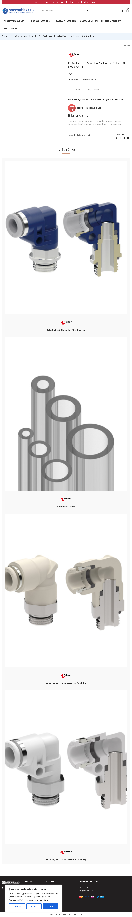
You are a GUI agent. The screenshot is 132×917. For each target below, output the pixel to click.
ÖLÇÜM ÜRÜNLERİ (89, 21)
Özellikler (76, 89)
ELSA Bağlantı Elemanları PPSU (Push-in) (66, 683)
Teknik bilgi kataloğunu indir (84, 108)
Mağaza (16, 36)
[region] (33, 898)
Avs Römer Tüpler (66, 506)
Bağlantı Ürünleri (30, 36)
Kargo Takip (83, 887)
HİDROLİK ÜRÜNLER (41, 21)
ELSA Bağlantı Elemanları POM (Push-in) (66, 330)
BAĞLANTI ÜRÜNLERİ (66, 21)
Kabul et (50, 906)
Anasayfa (6, 36)
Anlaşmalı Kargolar (86, 891)
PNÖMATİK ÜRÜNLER (15, 21)
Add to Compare (75, 73)
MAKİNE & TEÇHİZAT (111, 21)
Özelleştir (17, 906)
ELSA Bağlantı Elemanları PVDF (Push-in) (66, 860)
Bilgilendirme (94, 89)
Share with (120, 135)
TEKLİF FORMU (11, 29)
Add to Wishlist (70, 73)
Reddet (34, 906)
